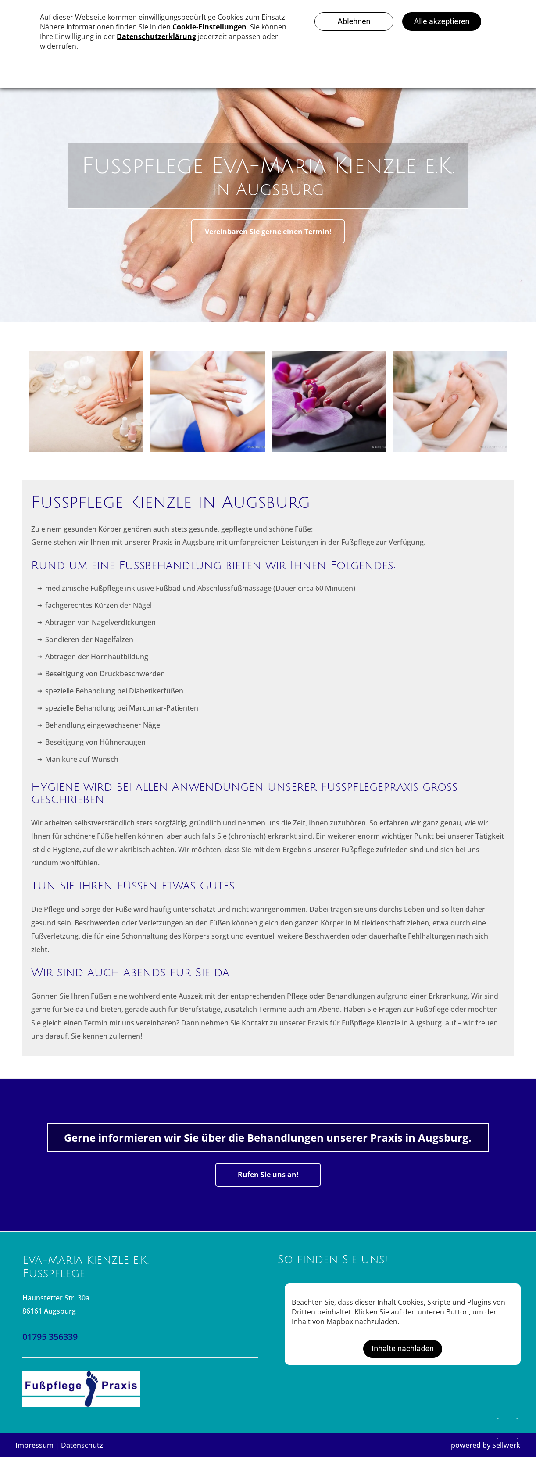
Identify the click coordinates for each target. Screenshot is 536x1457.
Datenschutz (82, 1445)
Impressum (34, 1445)
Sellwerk (506, 1445)
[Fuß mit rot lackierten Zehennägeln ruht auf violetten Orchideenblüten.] (329, 401)
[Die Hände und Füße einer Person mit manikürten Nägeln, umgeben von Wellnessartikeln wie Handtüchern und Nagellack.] (86, 401)
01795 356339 (50, 1337)
